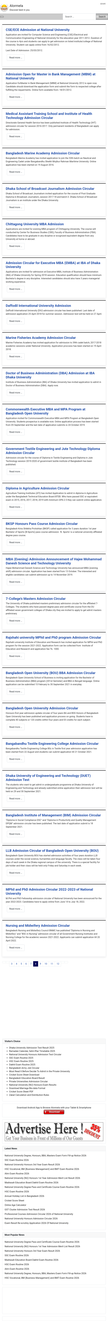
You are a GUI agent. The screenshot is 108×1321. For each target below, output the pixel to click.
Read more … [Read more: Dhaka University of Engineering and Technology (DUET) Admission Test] (15, 798)
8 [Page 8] (35, 963)
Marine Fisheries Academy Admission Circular (41, 338)
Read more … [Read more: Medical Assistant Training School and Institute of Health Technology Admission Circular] (15, 136)
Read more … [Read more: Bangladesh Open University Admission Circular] (15, 727)
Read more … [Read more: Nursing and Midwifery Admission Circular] (15, 947)
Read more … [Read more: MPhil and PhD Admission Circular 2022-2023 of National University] (15, 908)
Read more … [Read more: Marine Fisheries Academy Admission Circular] (15, 356)
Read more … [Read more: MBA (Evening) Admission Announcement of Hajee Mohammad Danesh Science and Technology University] (15, 582)
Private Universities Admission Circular (28, 1081)
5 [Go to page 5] (21, 963)
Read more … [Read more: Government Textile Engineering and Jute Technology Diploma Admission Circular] (15, 471)
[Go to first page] (4, 962)
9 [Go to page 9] (40, 963)
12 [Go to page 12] (58, 963)
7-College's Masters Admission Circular (36, 599)
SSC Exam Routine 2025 (21, 1058)
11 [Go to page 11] (52, 963)
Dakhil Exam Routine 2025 (22, 1064)
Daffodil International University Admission (38, 306)
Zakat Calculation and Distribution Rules (29, 1095)
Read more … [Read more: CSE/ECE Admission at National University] (15, 57)
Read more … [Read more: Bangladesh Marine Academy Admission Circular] (15, 172)
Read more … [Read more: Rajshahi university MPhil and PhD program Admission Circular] (15, 656)
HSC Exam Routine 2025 (21, 1061)
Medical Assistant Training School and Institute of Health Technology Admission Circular (49, 116)
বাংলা (103, 4)
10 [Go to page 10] (46, 963)
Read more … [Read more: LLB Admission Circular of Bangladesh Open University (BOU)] (15, 872)
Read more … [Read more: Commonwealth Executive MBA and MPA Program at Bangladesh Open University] (15, 432)
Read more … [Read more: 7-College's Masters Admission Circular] (15, 620)
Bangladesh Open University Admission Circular (42, 708)
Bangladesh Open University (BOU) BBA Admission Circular (50, 673)
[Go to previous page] (7, 962)
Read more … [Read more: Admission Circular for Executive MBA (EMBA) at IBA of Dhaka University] (15, 289)
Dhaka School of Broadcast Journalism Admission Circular (50, 189)
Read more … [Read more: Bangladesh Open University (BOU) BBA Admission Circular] (15, 691)
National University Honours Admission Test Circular (35, 1054)
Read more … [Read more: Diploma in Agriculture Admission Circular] (15, 507)
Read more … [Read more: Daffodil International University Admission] (15, 321)
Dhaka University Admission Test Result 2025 (31, 1047)
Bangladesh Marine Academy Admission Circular (43, 153)
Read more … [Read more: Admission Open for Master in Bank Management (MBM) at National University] (15, 97)
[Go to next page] (63, 962)
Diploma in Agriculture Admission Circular (37, 488)
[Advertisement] (54, 1005)
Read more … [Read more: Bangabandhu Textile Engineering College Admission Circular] (15, 759)
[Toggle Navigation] (2, 16)
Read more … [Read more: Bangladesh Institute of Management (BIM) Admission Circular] (15, 834)
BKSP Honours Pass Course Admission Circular (42, 524)
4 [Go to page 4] (16, 963)
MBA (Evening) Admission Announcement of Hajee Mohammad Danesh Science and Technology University (54, 561)
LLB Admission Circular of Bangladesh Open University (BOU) (52, 851)
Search (102, 16)
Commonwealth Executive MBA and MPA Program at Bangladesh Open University (45, 411)
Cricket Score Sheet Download (24, 1074)
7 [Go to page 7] (31, 963)
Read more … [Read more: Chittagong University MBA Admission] (15, 246)
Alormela (16, 6)
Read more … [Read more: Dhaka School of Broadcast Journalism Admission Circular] (15, 207)
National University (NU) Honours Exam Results (32, 1085)
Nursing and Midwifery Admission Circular (38, 926)
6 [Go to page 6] (26, 963)
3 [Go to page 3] (11, 963)
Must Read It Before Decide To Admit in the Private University (39, 1071)
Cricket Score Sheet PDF (21, 1091)
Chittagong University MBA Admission (35, 224)
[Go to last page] (66, 962)
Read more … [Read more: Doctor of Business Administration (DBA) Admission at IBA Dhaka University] (15, 392)
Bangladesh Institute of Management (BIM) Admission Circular (53, 815)
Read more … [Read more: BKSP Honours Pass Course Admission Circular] (15, 542)
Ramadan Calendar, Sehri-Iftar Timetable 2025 (32, 1051)
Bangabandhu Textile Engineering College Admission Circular (52, 744)
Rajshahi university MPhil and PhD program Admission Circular (53, 637)
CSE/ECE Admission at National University (38, 30)
